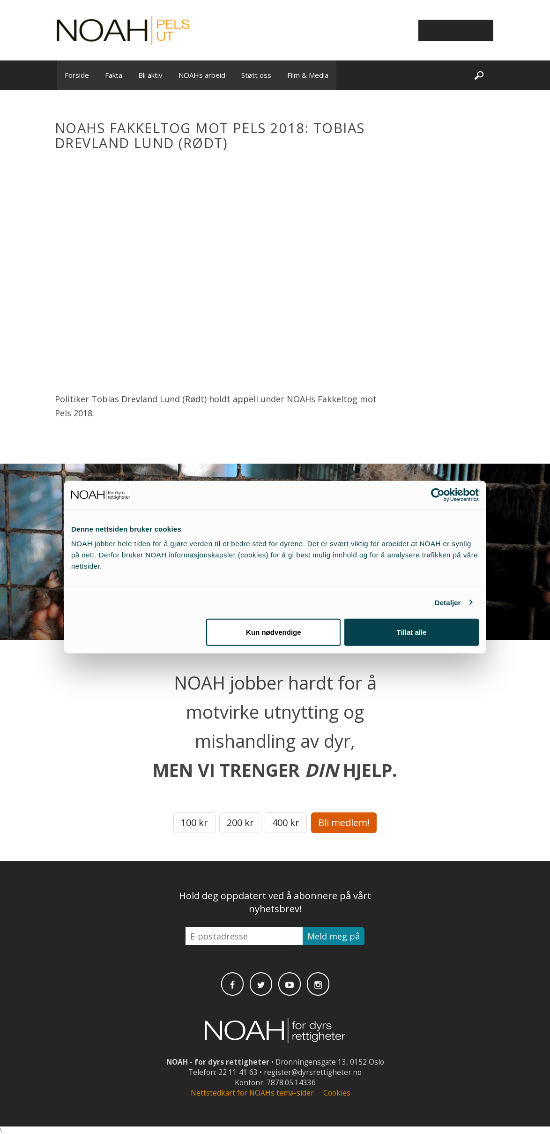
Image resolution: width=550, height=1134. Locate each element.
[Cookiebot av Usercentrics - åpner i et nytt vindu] (438, 495)
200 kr (240, 822)
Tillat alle (411, 632)
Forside (77, 75)
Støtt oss (256, 75)
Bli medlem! (344, 822)
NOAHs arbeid (201, 75)
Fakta (113, 75)
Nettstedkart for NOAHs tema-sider (252, 1093)
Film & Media (307, 75)
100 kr (194, 822)
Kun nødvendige (273, 632)
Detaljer (448, 602)
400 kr (285, 822)
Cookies (336, 1093)
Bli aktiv (150, 75)
